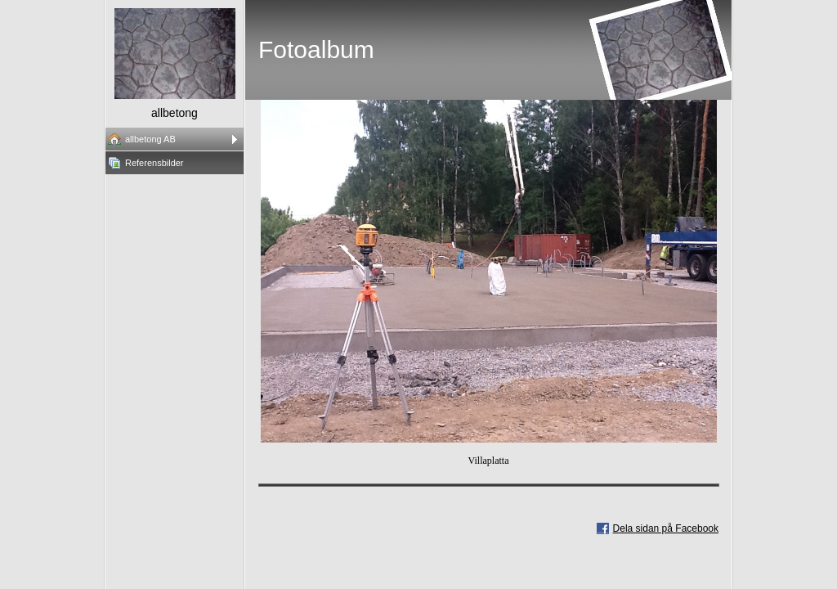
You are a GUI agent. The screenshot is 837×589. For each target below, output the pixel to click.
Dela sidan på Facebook (665, 528)
